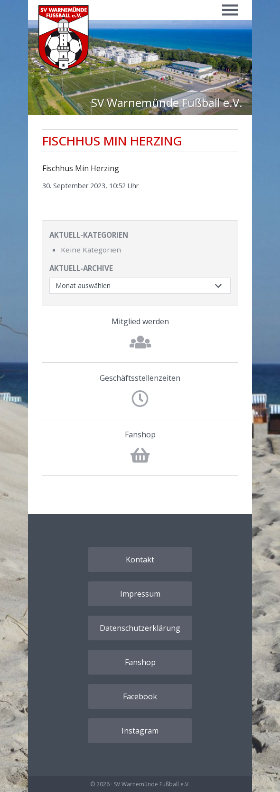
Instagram (140, 730)
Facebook (140, 696)
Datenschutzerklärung (140, 628)
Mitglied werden (140, 321)
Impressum (140, 594)
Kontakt (140, 559)
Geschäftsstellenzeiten (140, 378)
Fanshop (140, 434)
